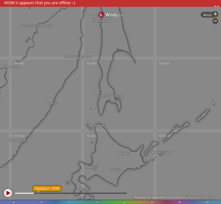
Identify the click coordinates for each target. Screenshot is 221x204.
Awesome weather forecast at (174, 197)
